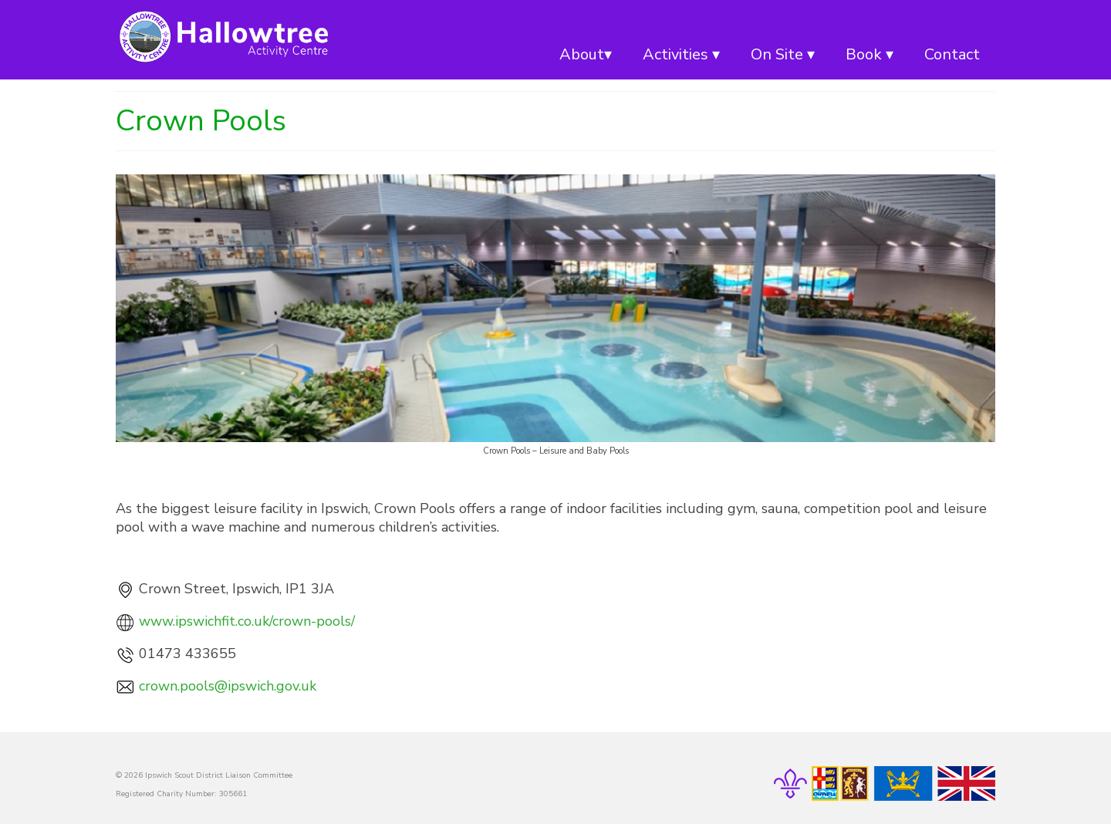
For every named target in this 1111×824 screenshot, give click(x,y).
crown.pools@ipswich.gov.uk (227, 686)
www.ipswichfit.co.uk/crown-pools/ (247, 621)
